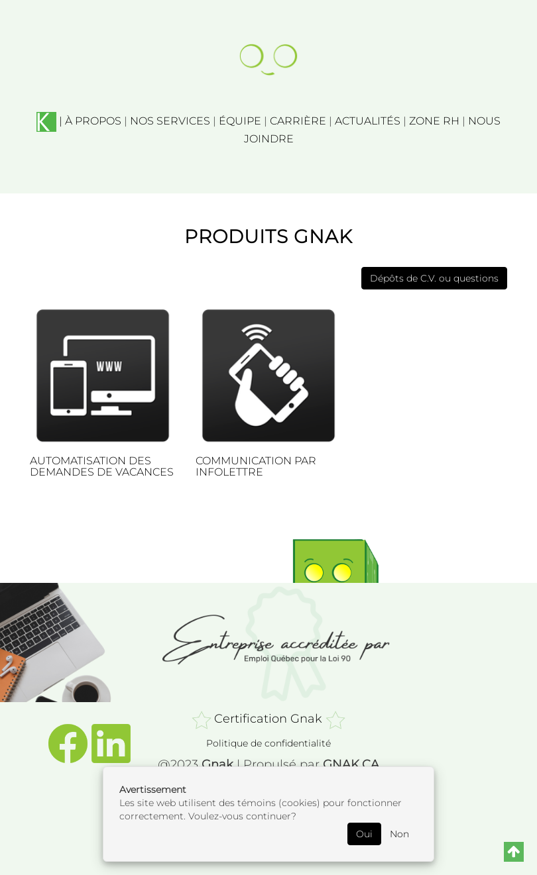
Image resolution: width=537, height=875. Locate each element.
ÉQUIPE (240, 121)
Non (399, 834)
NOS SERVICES (170, 121)
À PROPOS (93, 121)
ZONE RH (434, 121)
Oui (364, 834)
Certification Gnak (268, 718)
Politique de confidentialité (268, 743)
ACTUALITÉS (367, 121)
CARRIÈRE (298, 121)
